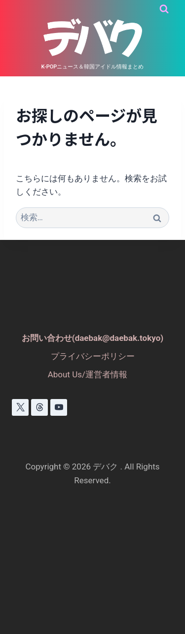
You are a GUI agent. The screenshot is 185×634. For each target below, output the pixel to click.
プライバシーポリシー (93, 356)
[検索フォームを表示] (164, 9)
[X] (20, 407)
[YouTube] (58, 407)
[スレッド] (39, 407)
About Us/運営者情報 (87, 374)
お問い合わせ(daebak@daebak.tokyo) (93, 338)
